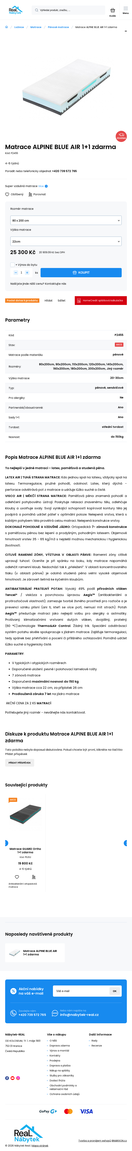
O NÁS (53, 1040)
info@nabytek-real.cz (79, 1014)
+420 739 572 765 (64, 171)
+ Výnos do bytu (23, 265)
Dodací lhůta (57, 1080)
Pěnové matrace (58, 27)
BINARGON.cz (119, 1140)
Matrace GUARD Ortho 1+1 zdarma (25, 850)
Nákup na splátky (60, 1070)
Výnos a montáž (59, 1050)
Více (41, 186)
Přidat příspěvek (20, 762)
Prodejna (55, 1060)
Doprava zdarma (60, 1045)
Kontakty (55, 1055)
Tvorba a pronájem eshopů (94, 1140)
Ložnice (19, 27)
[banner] (16, 10)
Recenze (97, 1045)
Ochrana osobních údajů (65, 1094)
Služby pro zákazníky (62, 1075)
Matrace (35, 27)
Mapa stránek (40, 1145)
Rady (94, 1040)
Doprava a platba (60, 1065)
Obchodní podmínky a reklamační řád (63, 1087)
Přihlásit (114, 991)
